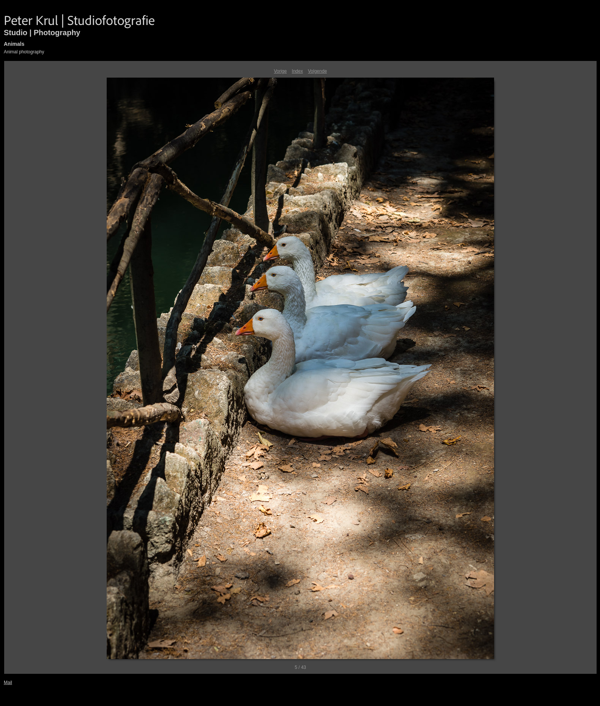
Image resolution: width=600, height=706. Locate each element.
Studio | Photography (42, 32)
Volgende (317, 71)
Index (297, 71)
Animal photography (24, 52)
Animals (14, 44)
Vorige (280, 71)
